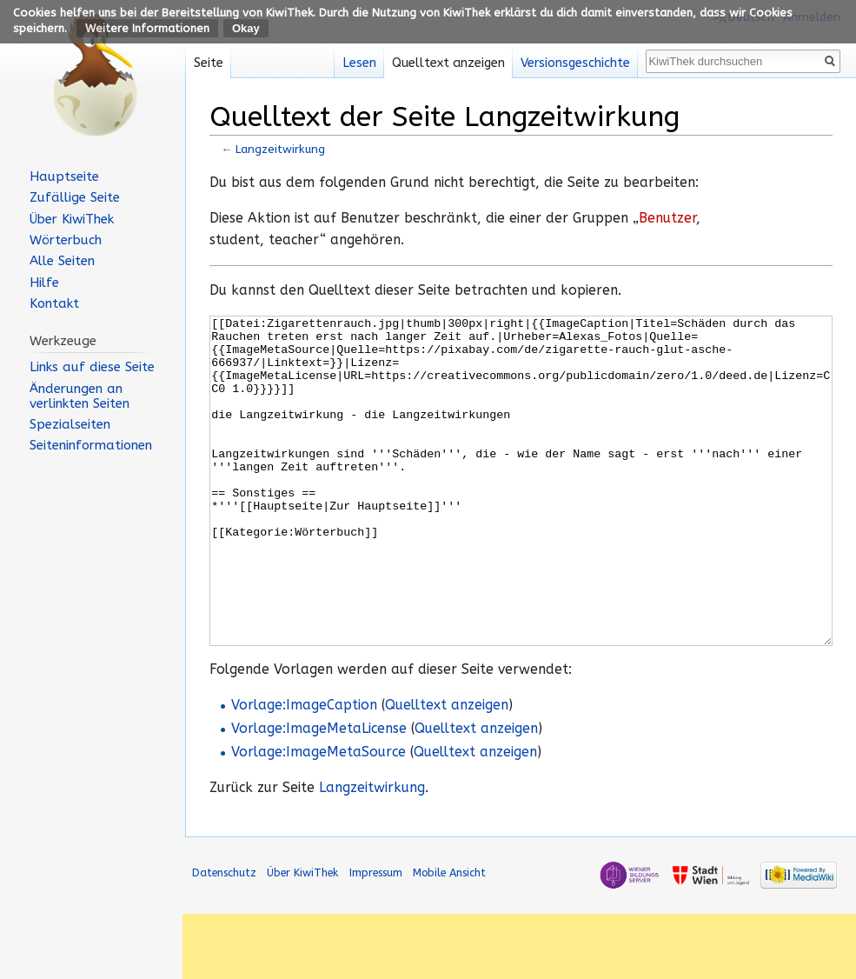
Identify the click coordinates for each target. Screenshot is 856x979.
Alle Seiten (62, 261)
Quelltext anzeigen (446, 770)
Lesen (359, 63)
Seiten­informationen (91, 445)
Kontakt (54, 303)
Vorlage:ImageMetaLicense (319, 794)
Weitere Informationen (147, 28)
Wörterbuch (66, 240)
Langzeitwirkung (280, 149)
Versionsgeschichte (575, 63)
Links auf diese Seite (92, 367)
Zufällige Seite (75, 197)
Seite (208, 63)
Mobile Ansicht (449, 937)
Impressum (375, 937)
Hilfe (44, 282)
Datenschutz (224, 937)
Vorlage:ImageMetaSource (318, 817)
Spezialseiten (70, 424)
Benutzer (667, 218)
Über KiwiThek (72, 219)
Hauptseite (64, 176)
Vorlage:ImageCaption (304, 770)
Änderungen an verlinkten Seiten (79, 396)
